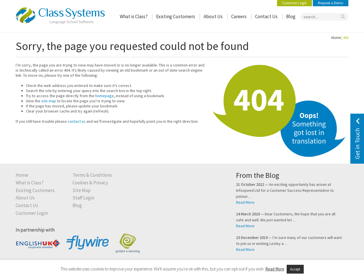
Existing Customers (175, 17)
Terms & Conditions (92, 175)
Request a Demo (330, 3)
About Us (213, 17)
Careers (239, 17)
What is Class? (134, 17)
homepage (104, 95)
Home (336, 37)
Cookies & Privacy (90, 183)
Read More (245, 202)
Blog (290, 17)
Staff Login (83, 198)
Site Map (82, 190)
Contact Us (266, 17)
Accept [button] (295, 269)
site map (48, 100)
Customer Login (294, 3)
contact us (77, 121)
